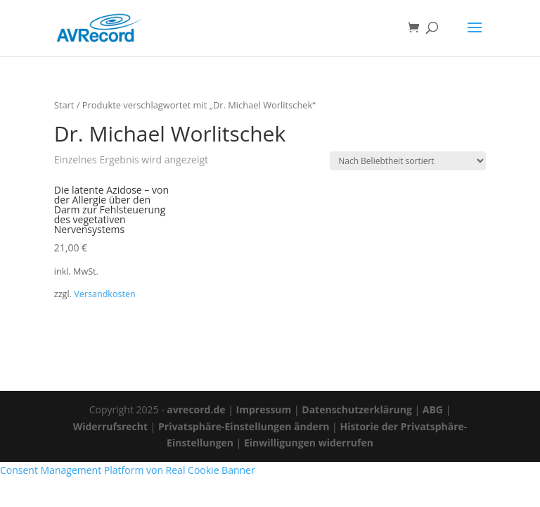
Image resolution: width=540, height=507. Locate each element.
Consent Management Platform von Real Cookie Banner (127, 470)
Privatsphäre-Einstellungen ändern (243, 426)
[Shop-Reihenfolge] (408, 160)
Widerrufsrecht (110, 426)
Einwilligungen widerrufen (308, 442)
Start (64, 105)
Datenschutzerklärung (357, 409)
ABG (433, 409)
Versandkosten (105, 294)
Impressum (264, 409)
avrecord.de (196, 409)
